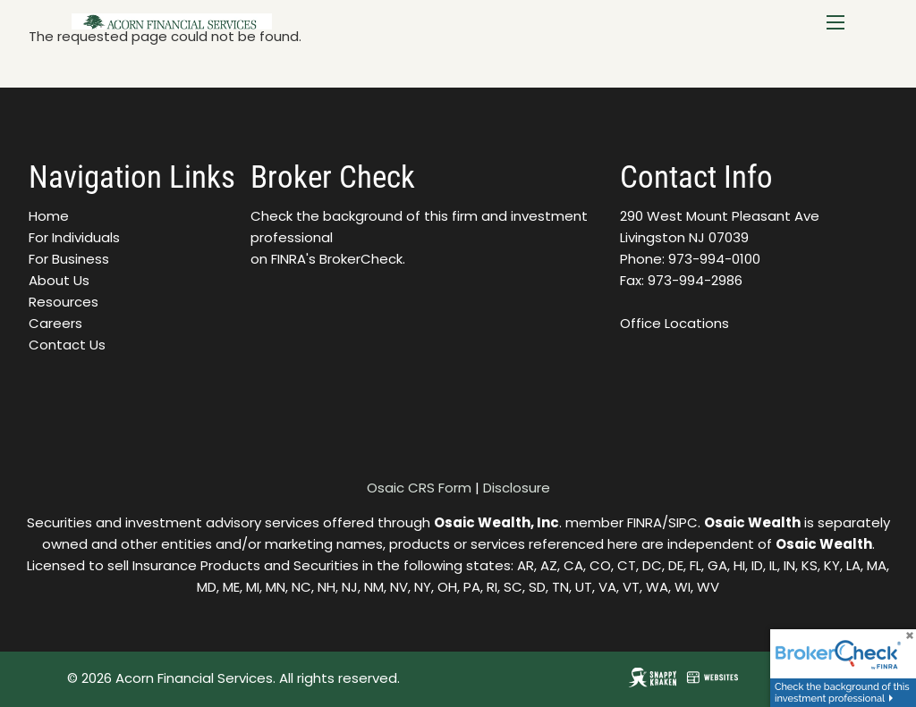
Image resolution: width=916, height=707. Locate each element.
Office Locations (674, 323)
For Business (69, 258)
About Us (59, 280)
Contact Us (67, 344)
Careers (55, 323)
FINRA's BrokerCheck (337, 258)
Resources (63, 301)
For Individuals (74, 237)
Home (49, 215)
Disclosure (516, 487)
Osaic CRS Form (419, 487)
